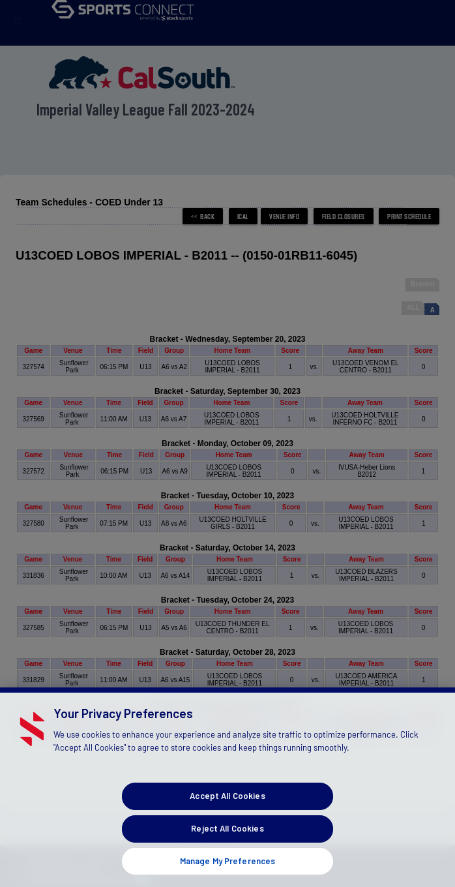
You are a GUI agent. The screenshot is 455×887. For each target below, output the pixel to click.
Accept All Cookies (227, 809)
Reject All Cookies (227, 840)
